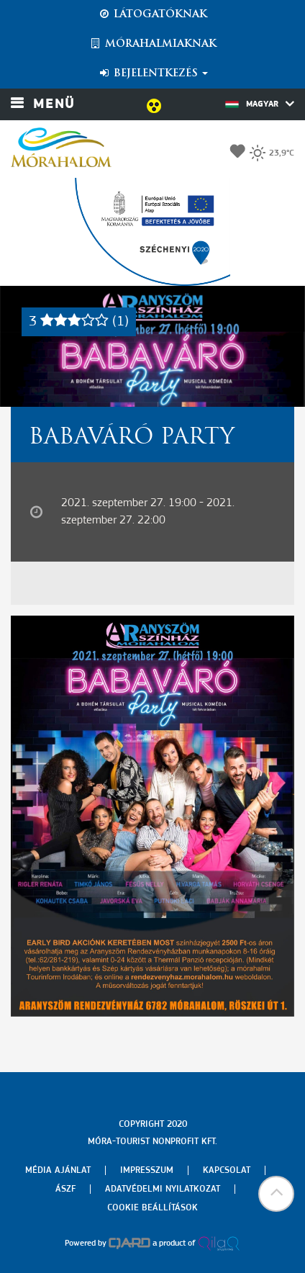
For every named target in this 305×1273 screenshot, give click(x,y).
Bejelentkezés (153, 73)
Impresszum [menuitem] (146, 1170)
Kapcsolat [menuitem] (226, 1170)
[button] (276, 1194)
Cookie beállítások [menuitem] (152, 1208)
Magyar (259, 104)
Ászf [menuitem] (65, 1189)
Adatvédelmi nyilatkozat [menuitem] (162, 1189)
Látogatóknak (152, 14)
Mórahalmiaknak (153, 44)
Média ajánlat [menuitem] (58, 1170)
